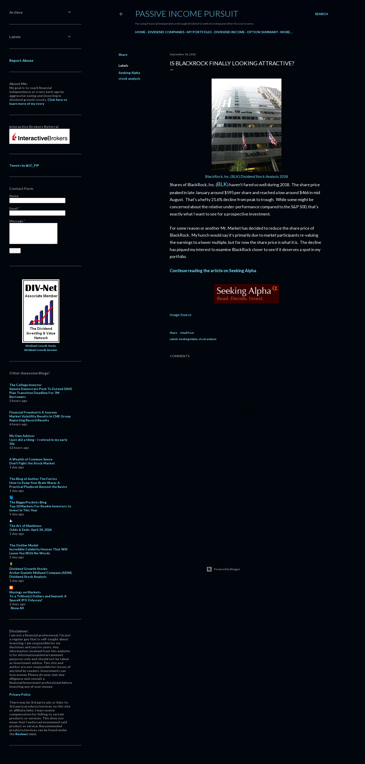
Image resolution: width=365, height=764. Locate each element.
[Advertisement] (246, 510)
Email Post (187, 332)
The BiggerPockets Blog (28, 502)
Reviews (21, 734)
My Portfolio (199, 32)
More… (286, 32)
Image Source (180, 314)
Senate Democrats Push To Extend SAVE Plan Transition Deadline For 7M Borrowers (40, 393)
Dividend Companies (166, 32)
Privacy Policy (19, 694)
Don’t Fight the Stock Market (32, 463)
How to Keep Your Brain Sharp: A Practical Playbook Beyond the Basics (38, 485)
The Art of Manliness (25, 526)
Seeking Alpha (129, 73)
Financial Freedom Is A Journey (33, 412)
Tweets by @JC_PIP (24, 165)
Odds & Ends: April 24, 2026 (30, 530)
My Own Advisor (22, 436)
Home (140, 32)
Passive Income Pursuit (186, 13)
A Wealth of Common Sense (30, 459)
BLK (222, 184)
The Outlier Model (23, 545)
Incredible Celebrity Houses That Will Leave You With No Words (38, 551)
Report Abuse (21, 60)
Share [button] (122, 54)
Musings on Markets (25, 592)
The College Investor (25, 385)
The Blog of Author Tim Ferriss (33, 479)
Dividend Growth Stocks (40, 345)
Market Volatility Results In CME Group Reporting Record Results (40, 418)
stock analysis (129, 78)
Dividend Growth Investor (40, 350)
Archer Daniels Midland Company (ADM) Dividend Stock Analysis (40, 575)
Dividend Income (229, 32)
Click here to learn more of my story (38, 102)
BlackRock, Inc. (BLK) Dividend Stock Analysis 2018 (246, 176)
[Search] (321, 14)
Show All (17, 608)
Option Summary (262, 32)
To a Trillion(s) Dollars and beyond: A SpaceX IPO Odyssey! (38, 598)
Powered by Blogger (223, 569)
